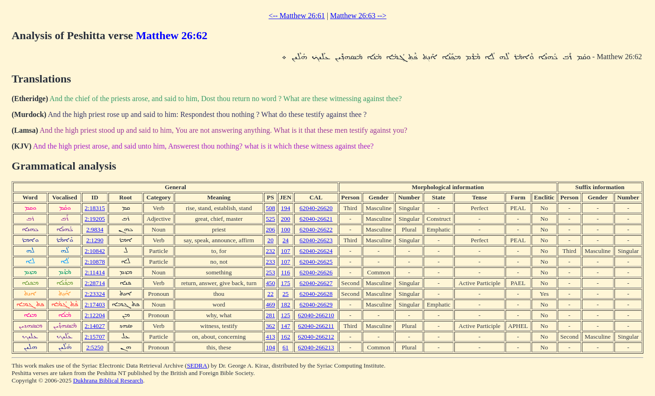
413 (270, 336)
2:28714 (95, 283)
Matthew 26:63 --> (358, 16)
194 (285, 208)
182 (285, 304)
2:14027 (95, 325)
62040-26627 (315, 283)
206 (270, 229)
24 (286, 240)
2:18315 (95, 208)
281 (270, 315)
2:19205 (95, 218)
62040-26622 (315, 229)
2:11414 (95, 272)
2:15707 (95, 336)
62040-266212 (316, 336)
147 (285, 325)
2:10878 (95, 261)
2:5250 (94, 347)
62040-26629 (315, 304)
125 (285, 315)
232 (270, 250)
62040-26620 (315, 208)
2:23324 (95, 293)
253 (270, 272)
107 (285, 250)
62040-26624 (315, 250)
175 (285, 283)
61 (286, 347)
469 (270, 304)
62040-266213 (316, 347)
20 (270, 240)
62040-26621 (315, 218)
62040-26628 (315, 293)
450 (270, 283)
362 (270, 325)
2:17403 (95, 304)
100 (285, 229)
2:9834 (94, 229)
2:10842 (95, 250)
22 (270, 293)
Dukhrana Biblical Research (108, 380)
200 (285, 218)
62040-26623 (315, 240)
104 (270, 347)
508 (270, 208)
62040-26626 (315, 272)
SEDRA (197, 365)
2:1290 (94, 240)
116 (285, 272)
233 (270, 261)
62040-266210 (316, 315)
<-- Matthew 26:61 (297, 16)
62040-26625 (315, 261)
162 (285, 336)
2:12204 (95, 315)
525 (270, 218)
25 (286, 293)
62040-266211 (316, 325)
